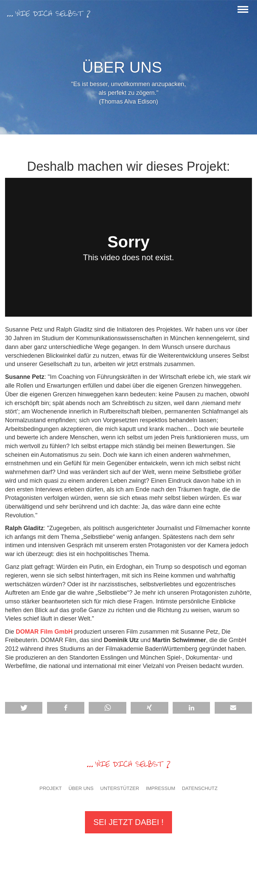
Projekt (51, 788)
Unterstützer (119, 788)
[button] (149, 708)
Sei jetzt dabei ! (128, 822)
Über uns (81, 788)
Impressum (160, 788)
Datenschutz (199, 788)
